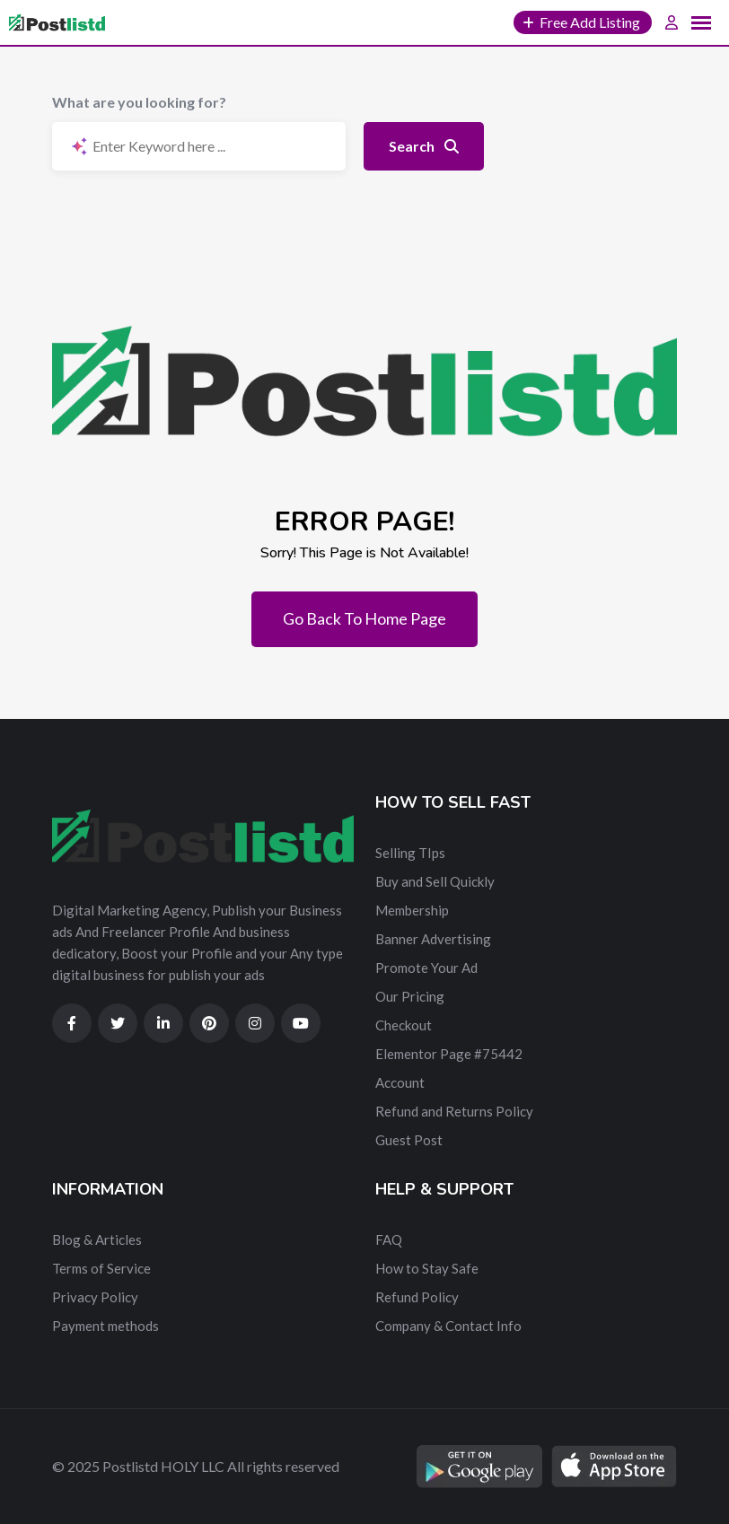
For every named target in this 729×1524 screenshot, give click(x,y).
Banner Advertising (433, 939)
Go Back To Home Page (364, 618)
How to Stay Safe (427, 1268)
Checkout (403, 1025)
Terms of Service (101, 1268)
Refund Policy (417, 1297)
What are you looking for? (139, 101)
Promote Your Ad (426, 967)
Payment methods (105, 1326)
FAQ (388, 1239)
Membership (412, 910)
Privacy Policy (95, 1297)
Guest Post (409, 1140)
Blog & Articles (97, 1239)
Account (400, 1082)
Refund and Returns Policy (454, 1111)
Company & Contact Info (448, 1326)
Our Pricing (409, 996)
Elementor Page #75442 (449, 1054)
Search (424, 145)
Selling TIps (410, 853)
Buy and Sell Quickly (435, 881)
